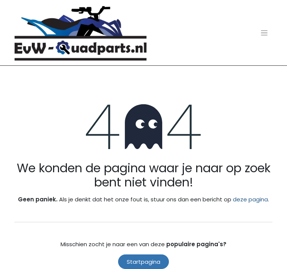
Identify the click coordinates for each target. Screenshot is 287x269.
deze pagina (250, 199)
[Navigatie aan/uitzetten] (264, 32)
